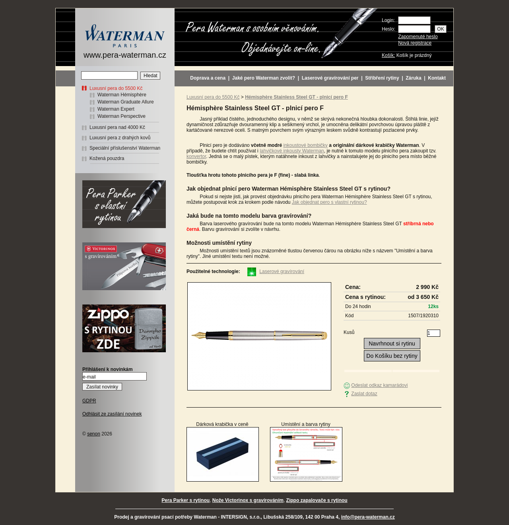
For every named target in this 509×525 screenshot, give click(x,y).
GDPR (89, 401)
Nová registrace (414, 43)
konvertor (196, 156)
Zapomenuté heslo (417, 36)
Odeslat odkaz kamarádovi (379, 385)
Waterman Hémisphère (121, 95)
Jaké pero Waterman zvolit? (263, 78)
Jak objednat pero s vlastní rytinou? (329, 202)
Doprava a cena (207, 78)
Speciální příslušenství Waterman (124, 148)
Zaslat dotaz (364, 393)
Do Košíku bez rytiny (391, 356)
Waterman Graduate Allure (125, 102)
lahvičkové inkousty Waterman (292, 151)
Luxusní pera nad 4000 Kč (117, 127)
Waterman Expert (115, 109)
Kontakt (437, 78)
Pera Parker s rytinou (185, 500)
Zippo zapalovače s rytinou (317, 500)
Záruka (413, 78)
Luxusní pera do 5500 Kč (115, 88)
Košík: (388, 55)
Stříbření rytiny (382, 78)
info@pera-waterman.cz (368, 517)
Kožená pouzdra (106, 158)
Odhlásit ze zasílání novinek (112, 414)
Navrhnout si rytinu (392, 343)
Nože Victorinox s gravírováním (248, 500)
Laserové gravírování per (330, 78)
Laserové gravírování (281, 271)
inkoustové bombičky (305, 145)
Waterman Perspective (121, 116)
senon (93, 434)
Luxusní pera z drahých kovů (119, 138)
